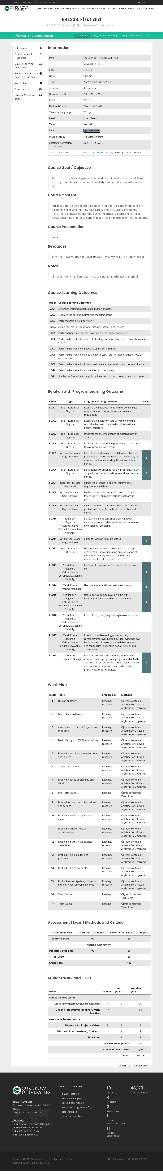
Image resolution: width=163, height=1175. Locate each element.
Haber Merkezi (69, 1119)
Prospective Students (47, 2)
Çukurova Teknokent (72, 1123)
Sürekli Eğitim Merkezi (73, 1110)
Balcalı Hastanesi (70, 1101)
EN (141, 2)
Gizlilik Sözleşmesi (40, 1170)
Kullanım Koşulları (20, 1170)
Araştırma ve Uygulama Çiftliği (77, 1114)
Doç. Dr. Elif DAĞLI (93, 159)
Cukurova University (24, 2)
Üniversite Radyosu (72, 1105)
